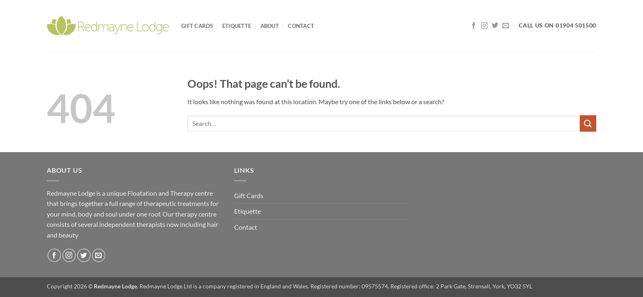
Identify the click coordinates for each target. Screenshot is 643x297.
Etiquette (236, 26)
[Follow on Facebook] (473, 26)
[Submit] (588, 123)
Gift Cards (197, 26)
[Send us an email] (505, 26)
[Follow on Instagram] (484, 26)
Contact (301, 26)
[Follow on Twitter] (495, 26)
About (269, 26)
